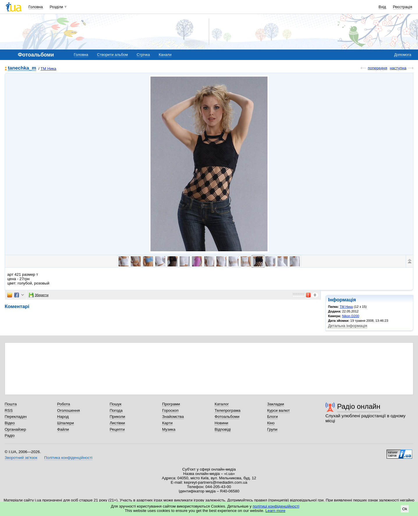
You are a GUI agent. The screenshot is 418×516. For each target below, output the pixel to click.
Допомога (402, 54)
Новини (221, 423)
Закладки (275, 404)
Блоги (272, 416)
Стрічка (143, 54)
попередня (377, 68)
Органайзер (15, 429)
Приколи (117, 416)
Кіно (271, 423)
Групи (272, 429)
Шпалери (65, 423)
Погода (116, 410)
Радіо (10, 435)
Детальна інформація (347, 326)
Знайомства (173, 416)
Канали (165, 54)
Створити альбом (112, 54)
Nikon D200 (350, 316)
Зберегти (39, 295)
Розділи (56, 7)
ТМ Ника (48, 68)
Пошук (116, 404)
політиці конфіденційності (276, 506)
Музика (168, 429)
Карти (167, 423)
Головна (36, 7)
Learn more (275, 510)
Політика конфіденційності (68, 457)
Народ (63, 416)
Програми (171, 404)
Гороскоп (170, 410)
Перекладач (15, 416)
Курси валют (278, 410)
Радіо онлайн (358, 406)
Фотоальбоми (227, 416)
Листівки (117, 423)
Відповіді (223, 429)
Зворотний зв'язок (21, 457)
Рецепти (117, 429)
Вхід (382, 7)
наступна (398, 68)
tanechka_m (22, 68)
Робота (63, 404)
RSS (9, 410)
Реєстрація (402, 7)
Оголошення (68, 410)
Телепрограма (227, 410)
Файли (63, 429)
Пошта (11, 404)
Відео (10, 423)
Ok (404, 509)
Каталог (222, 404)
